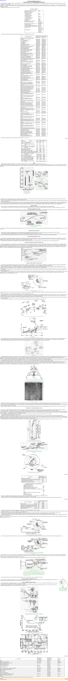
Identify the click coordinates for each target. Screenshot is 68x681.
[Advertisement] (34, 196)
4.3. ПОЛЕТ (29, 1)
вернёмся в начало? (3, 0)
